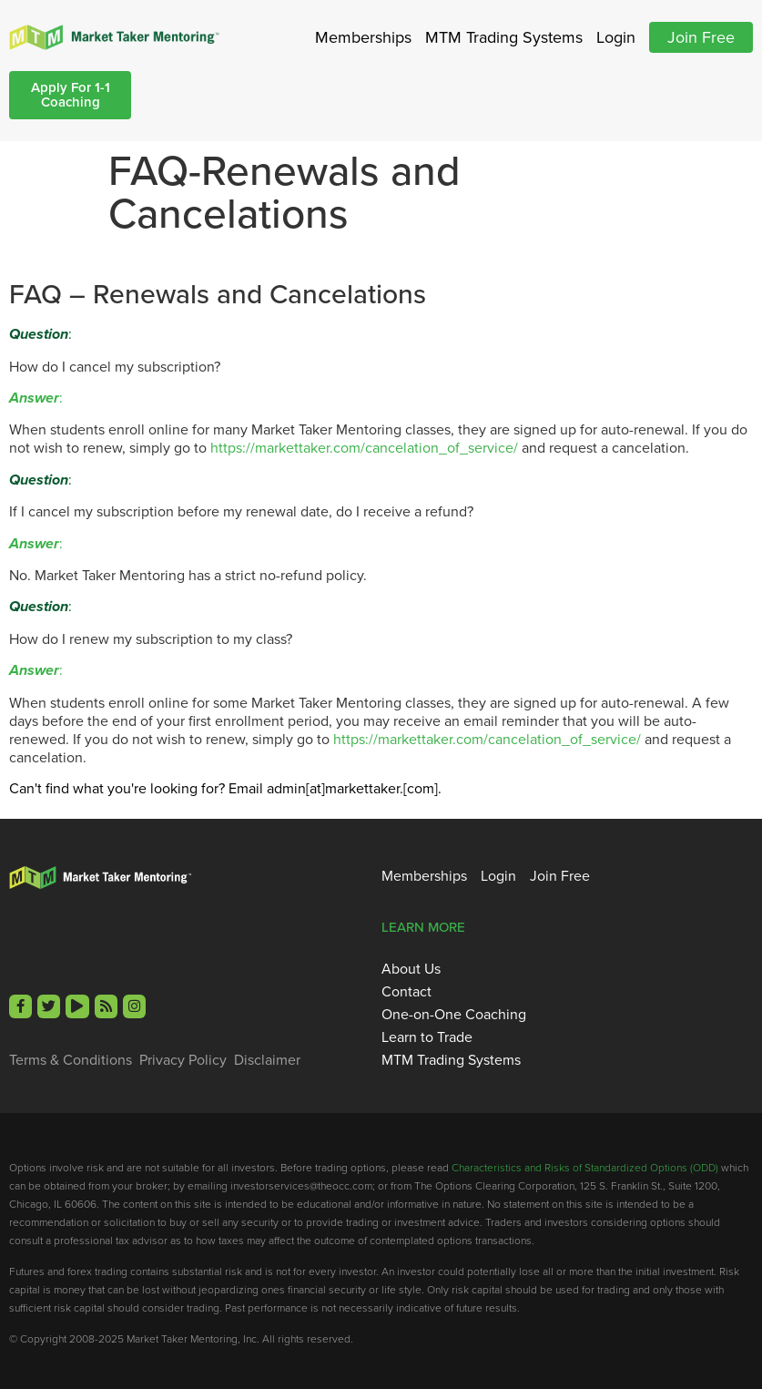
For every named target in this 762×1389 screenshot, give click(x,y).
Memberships (363, 37)
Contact (406, 991)
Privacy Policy (183, 1059)
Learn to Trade (426, 1036)
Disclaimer (267, 1059)
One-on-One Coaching (453, 1014)
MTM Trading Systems (504, 37)
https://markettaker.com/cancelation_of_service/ (364, 447)
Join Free (701, 37)
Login (615, 37)
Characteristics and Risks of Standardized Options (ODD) (585, 1167)
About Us (411, 968)
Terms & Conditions (70, 1059)
